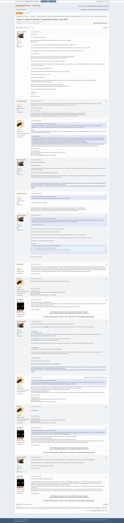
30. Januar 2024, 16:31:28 (36, 476)
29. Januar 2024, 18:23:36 (36, 321)
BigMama (74, 16)
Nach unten (19, 27)
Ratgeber (62, 316)
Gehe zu (87, 510)
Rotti (19, 120)
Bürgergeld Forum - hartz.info (28, 5)
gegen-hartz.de (104, 6)
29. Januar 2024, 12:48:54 (36, 264)
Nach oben (18, 504)
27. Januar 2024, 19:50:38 (36, 159)
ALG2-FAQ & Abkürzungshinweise (51, 316)
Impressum (81, 519)
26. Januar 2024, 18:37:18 (36, 31)
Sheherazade (22, 101)
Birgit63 (20, 264)
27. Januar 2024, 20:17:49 (36, 193)
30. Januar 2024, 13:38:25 (36, 427)
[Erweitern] (37, 136)
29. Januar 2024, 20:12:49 (36, 377)
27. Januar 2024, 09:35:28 (36, 101)
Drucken (105, 27)
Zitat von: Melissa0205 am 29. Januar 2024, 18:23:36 (44, 380)
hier (38, 108)
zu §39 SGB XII (34, 410)
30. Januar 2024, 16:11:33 (36, 457)
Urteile (65, 316)
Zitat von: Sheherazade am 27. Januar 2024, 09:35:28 (44, 218)
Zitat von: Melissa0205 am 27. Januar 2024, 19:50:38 (44, 196)
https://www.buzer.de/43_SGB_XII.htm (40, 391)
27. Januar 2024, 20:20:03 (36, 215)
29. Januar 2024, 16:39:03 (36, 299)
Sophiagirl (79, 16)
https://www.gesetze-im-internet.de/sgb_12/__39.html (43, 335)
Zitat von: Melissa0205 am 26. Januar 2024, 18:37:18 (44, 123)
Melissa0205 (22, 32)
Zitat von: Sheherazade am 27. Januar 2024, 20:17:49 (44, 245)
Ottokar (66, 16)
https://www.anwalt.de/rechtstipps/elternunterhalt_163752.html (45, 363)
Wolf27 (70, 16)
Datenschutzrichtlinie (99, 519)
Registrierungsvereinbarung (89, 519)
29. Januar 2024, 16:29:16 (36, 278)
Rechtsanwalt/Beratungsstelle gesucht (86, 316)
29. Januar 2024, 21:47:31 (36, 406)
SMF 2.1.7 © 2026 (18, 519)
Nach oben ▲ (106, 519)
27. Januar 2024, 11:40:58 (36, 120)
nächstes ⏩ (104, 23)
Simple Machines (25, 519)
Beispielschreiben (72, 316)
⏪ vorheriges (96, 23)
